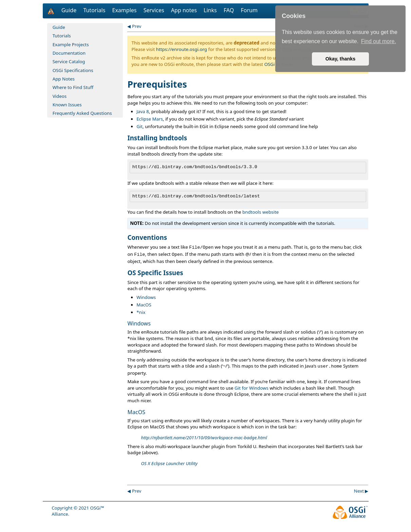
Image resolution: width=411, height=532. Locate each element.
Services (155, 10)
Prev (136, 26)
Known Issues (67, 105)
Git (139, 126)
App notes (184, 10)
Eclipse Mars (149, 119)
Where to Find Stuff (73, 87)
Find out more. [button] (378, 41)
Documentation (69, 53)
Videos (60, 96)
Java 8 (142, 111)
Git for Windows (251, 388)
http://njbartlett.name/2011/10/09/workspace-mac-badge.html (204, 438)
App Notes (64, 79)
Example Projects (71, 44)
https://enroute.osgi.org (181, 49)
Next (359, 491)
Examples (125, 10)
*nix (140, 312)
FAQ (230, 10)
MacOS (143, 305)
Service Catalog (69, 61)
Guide (69, 10)
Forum (249, 10)
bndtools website (260, 212)
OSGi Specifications (73, 70)
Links (211, 10)
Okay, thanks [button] (340, 58)
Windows (146, 297)
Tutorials (95, 10)
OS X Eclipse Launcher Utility (169, 463)
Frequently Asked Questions (82, 113)
